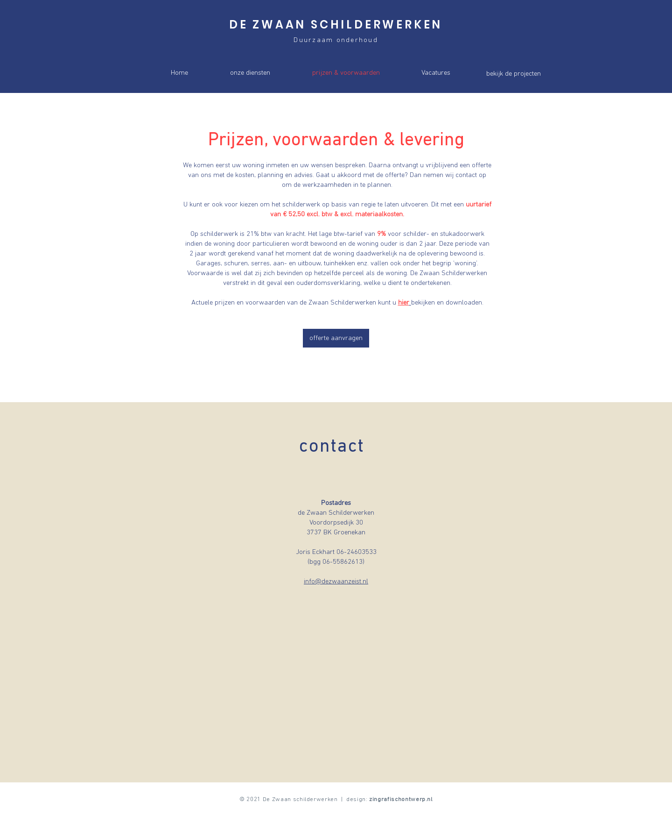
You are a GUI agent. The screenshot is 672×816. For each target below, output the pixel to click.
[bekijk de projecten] (513, 73)
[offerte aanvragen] (336, 338)
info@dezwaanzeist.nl (336, 581)
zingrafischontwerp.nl (401, 799)
